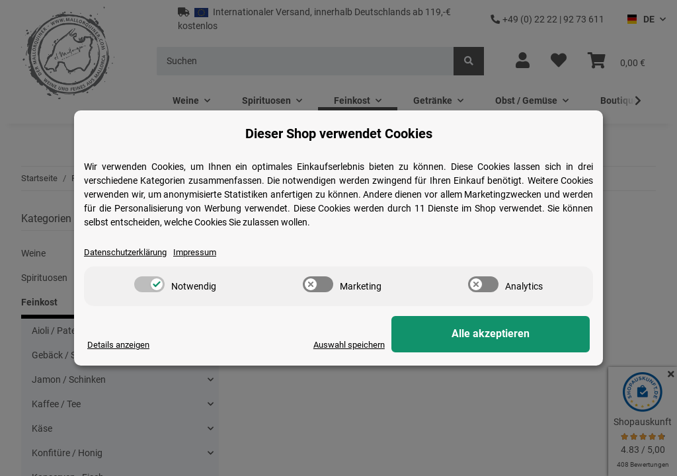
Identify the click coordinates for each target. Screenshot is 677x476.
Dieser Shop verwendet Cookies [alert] (338, 133)
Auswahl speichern (412, 345)
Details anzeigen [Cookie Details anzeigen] (120, 345)
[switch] (149, 284)
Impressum (205, 252)
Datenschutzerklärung (129, 252)
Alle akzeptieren (524, 334)
